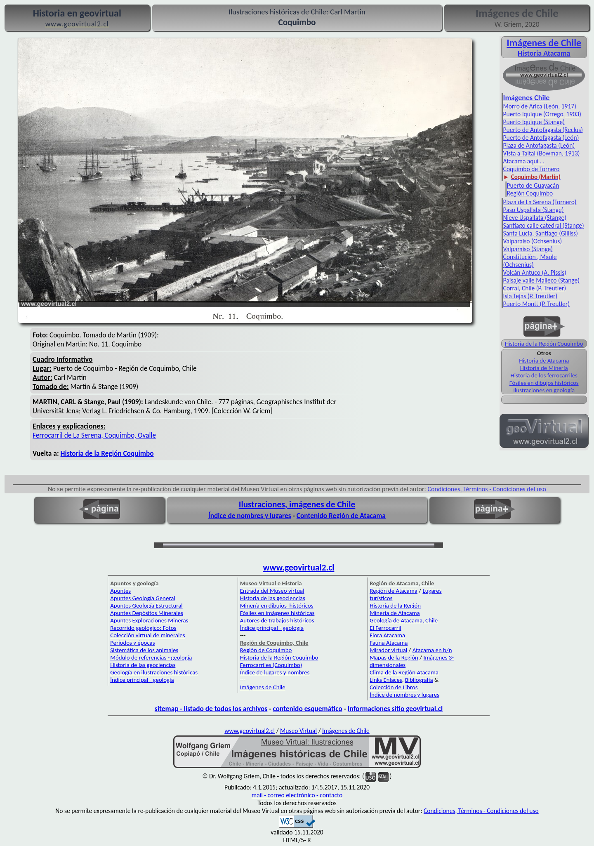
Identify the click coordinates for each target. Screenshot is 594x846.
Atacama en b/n (432, 650)
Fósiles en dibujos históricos (544, 382)
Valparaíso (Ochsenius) (532, 241)
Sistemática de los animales (144, 650)
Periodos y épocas (132, 642)
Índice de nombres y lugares (249, 515)
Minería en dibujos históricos (277, 605)
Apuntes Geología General (142, 598)
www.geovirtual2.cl (299, 567)
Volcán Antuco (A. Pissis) (534, 272)
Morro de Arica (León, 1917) (539, 106)
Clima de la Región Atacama (404, 672)
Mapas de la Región (394, 657)
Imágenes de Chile (544, 43)
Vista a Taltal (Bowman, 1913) (541, 153)
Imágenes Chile (526, 97)
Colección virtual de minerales (147, 635)
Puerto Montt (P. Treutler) (536, 304)
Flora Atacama (387, 635)
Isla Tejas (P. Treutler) (530, 296)
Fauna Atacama (389, 642)
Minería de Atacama (395, 613)
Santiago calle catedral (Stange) (543, 225)
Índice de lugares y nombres (275, 672)
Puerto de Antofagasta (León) (541, 137)
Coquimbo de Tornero (531, 169)
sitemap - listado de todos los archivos (211, 708)
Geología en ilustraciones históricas (154, 672)
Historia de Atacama (544, 360)
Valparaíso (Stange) (528, 249)
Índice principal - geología (142, 679)
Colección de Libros (393, 687)
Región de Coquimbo (266, 650)
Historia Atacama (544, 53)
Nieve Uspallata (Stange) (534, 218)
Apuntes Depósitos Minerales (146, 613)
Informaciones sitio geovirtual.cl (395, 708)
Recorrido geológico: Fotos (143, 628)
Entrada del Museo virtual (272, 590)
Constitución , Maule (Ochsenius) (530, 261)
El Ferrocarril (385, 628)
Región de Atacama (393, 590)
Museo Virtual (298, 731)
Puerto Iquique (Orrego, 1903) (542, 114)
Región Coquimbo (530, 193)
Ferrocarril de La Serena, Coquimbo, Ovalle (94, 435)
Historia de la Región (395, 605)
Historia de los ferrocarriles (544, 375)
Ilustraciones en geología (544, 390)
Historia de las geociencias (142, 665)
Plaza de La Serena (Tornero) (540, 202)
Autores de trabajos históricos (277, 620)
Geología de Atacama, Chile (404, 620)
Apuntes (120, 590)
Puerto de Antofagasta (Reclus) (543, 130)
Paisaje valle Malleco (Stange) (541, 280)
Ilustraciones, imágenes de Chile (297, 504)
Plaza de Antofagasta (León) (539, 145)
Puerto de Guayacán (533, 185)
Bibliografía (419, 679)
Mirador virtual (388, 650)
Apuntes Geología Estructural (146, 605)
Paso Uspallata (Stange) (533, 210)
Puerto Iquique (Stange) (534, 122)
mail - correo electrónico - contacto (297, 795)
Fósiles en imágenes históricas (277, 613)
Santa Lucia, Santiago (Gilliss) (540, 233)
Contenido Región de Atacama (341, 515)
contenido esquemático (307, 708)
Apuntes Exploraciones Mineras (149, 620)
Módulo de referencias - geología (151, 657)
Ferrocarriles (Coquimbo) (271, 665)
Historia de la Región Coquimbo (544, 343)
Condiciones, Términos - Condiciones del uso (487, 489)
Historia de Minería (544, 368)
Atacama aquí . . (523, 161)
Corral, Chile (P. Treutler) (534, 288)
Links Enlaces (386, 679)
